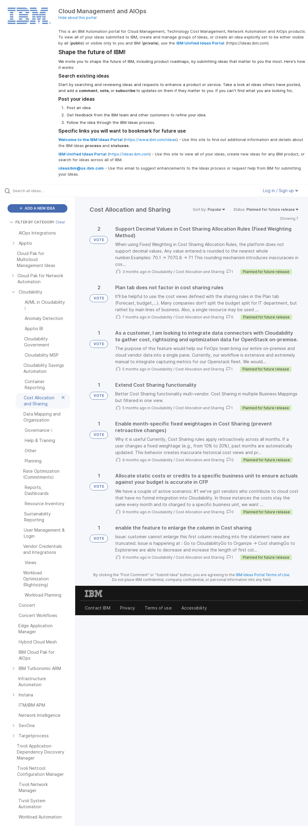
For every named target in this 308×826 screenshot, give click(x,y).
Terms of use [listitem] (158, 607)
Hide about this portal (77, 17)
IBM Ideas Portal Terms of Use (262, 575)
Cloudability (162, 271)
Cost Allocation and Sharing (200, 271)
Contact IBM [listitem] (97, 607)
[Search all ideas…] (40, 190)
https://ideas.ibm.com (129, 154)
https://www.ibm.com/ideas (151, 139)
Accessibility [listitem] (194, 607)
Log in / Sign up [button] (280, 190)
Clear (60, 222)
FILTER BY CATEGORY (32, 222)
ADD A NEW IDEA (37, 208)
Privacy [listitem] (127, 607)
